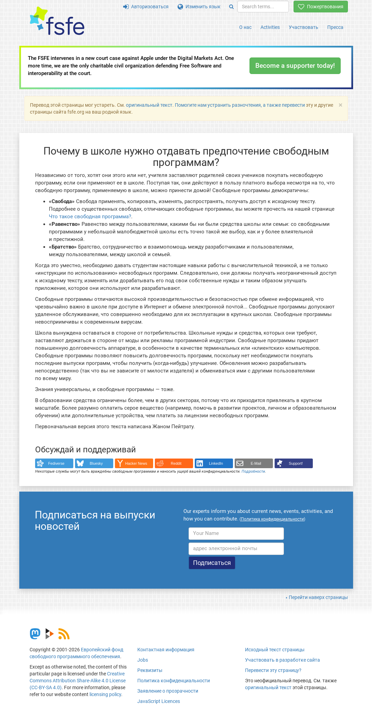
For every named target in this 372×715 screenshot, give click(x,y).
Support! (296, 463)
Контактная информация (165, 649)
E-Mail (256, 463)
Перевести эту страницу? (273, 670)
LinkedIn (216, 463)
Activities (270, 27)
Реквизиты (149, 670)
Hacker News (136, 463)
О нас (245, 27)
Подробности (253, 471)
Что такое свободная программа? (90, 216)
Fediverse (56, 463)
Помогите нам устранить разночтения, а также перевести (240, 105)
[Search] (231, 6)
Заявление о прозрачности (167, 691)
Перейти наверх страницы (318, 597)
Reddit (176, 463)
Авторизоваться (146, 6)
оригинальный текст (149, 105)
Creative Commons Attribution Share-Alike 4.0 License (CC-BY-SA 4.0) (78, 680)
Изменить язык (199, 6)
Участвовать (303, 27)
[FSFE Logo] (57, 21)
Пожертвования (320, 6)
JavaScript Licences (158, 701)
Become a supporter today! (295, 66)
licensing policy (105, 694)
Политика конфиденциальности (173, 680)
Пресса (335, 27)
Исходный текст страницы (275, 649)
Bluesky (96, 463)
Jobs (142, 660)
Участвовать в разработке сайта (282, 660)
